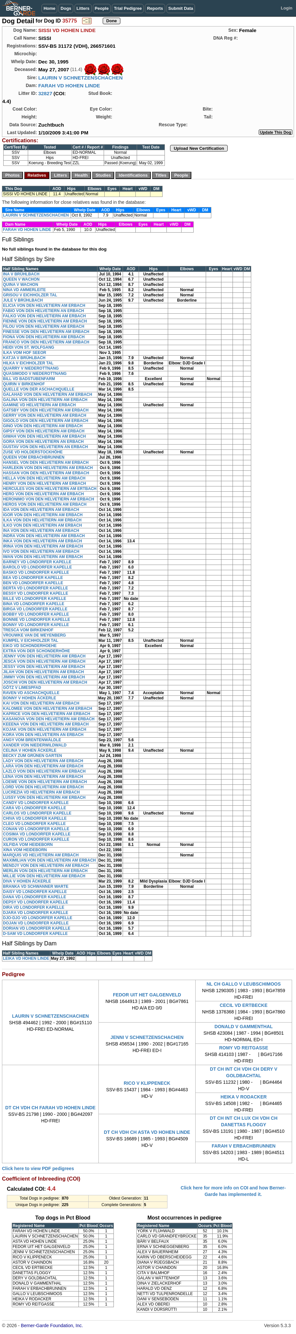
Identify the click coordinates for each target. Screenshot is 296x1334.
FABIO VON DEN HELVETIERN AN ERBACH (43, 310)
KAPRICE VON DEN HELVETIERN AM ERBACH (46, 713)
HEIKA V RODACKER (243, 1096)
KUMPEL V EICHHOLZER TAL (30, 640)
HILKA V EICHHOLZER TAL (28, 363)
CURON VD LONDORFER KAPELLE (36, 839)
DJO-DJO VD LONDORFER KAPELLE (37, 918)
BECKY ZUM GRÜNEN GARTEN (32, 755)
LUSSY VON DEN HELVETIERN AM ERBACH (44, 797)
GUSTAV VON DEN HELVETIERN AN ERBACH (45, 447)
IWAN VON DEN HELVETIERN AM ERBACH (43, 556)
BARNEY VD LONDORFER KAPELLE (37, 562)
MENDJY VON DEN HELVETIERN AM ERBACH (46, 865)
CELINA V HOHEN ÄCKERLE (30, 750)
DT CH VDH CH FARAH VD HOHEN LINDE (50, 1107)
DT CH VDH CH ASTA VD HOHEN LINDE (147, 1132)
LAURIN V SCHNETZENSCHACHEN (80, 77)
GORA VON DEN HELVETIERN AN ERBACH (43, 441)
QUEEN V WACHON (21, 279)
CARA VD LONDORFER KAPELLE (34, 808)
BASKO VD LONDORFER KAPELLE (36, 572)
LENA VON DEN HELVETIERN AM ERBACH (43, 776)
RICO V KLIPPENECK (147, 1083)
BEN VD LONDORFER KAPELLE (33, 583)
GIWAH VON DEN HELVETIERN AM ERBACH (44, 436)
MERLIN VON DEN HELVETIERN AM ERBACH (45, 871)
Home (49, 8)
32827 (45, 93)
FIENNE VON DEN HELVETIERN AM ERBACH (45, 321)
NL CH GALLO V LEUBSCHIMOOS (243, 984)
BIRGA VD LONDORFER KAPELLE (35, 609)
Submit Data (180, 8)
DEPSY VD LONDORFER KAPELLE (35, 902)
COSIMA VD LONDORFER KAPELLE (36, 834)
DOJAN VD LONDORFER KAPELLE (36, 923)
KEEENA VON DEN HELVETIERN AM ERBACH (46, 724)
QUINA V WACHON (20, 284)
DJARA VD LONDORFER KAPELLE (35, 912)
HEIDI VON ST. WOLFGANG (28, 347)
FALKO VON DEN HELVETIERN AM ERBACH (44, 316)
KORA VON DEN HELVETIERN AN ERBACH (43, 734)
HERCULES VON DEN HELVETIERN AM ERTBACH (49, 488)
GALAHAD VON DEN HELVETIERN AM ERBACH (47, 394)
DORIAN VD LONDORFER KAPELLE (36, 928)
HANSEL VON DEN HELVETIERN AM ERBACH (46, 462)
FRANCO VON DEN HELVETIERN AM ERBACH (46, 342)
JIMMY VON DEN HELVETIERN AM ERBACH (44, 677)
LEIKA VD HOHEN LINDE (26, 958)
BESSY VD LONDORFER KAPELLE (35, 593)
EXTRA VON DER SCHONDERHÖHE (36, 651)
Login (286, 8)
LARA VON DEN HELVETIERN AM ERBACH (43, 766)
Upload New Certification (199, 148)
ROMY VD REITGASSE (243, 1047)
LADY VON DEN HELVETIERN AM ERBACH (43, 761)
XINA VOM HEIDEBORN (25, 850)
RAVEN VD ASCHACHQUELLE (31, 693)
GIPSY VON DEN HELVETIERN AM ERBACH (43, 431)
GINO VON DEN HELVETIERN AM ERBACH (42, 426)
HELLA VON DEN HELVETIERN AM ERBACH (44, 478)
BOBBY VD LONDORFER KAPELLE (36, 614)
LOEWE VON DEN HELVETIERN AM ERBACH (45, 782)
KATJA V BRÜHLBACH (24, 358)
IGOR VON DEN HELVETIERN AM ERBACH (42, 515)
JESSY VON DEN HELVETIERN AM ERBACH (44, 666)
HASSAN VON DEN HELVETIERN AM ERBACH (46, 473)
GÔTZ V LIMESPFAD (22, 687)
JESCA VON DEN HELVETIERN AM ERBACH (44, 661)
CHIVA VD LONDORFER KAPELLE (35, 818)
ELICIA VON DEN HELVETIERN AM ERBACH (44, 305)
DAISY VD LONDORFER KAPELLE (35, 891)
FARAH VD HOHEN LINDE (69, 85)
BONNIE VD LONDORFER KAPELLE (36, 619)
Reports (155, 8)
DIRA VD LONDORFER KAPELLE (33, 907)
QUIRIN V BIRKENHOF (24, 384)
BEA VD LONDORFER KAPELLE (33, 577)
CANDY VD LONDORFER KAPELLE (36, 802)
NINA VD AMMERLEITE (24, 290)
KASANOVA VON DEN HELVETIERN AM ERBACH (49, 719)
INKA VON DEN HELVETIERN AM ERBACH (42, 541)
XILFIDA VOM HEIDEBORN (28, 844)
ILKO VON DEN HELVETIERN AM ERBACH (42, 525)
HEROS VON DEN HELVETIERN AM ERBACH (44, 504)
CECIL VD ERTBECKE (244, 1005)
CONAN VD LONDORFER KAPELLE (36, 829)
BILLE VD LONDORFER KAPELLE (34, 598)
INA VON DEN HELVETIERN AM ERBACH (41, 530)
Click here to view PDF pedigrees (38, 1168)
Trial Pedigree (128, 8)
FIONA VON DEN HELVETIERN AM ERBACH (44, 337)
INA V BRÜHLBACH (21, 274)
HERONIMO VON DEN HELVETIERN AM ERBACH (48, 499)
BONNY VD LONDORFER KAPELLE (36, 625)
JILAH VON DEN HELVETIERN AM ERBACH (43, 672)
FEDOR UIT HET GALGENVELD (147, 994)
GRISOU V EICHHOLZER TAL (30, 295)
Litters (83, 8)
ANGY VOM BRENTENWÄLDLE (32, 740)
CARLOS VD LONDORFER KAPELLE (37, 813)
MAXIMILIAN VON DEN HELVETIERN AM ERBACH (49, 860)
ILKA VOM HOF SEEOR (24, 352)
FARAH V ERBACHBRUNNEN (243, 1146)
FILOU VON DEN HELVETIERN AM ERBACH (43, 326)
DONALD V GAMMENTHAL (244, 1026)
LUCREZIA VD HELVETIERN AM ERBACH (41, 792)
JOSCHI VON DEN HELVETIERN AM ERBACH (45, 682)
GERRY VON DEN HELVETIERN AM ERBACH (44, 415)
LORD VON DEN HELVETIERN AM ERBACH (43, 787)
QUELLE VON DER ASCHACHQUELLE (38, 389)
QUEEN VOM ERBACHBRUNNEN (33, 457)
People (102, 8)
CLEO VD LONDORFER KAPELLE (34, 823)
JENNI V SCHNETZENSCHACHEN (147, 1037)
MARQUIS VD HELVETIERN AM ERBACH (40, 855)
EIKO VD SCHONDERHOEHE (30, 645)
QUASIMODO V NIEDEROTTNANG (35, 373)
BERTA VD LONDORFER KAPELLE (35, 588)
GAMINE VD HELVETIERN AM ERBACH (39, 405)
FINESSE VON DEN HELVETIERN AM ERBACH (46, 331)
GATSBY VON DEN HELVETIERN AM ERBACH (46, 410)
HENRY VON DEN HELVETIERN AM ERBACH (44, 483)
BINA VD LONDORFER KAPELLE (33, 604)
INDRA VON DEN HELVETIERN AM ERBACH (44, 536)
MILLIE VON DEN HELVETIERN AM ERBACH (44, 876)
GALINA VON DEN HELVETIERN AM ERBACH (45, 399)
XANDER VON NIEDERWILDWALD (34, 745)
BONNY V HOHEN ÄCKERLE (29, 698)
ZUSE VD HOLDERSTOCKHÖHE (32, 452)
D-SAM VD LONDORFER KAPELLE (35, 933)
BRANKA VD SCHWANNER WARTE (35, 886)
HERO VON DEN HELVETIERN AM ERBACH (43, 494)
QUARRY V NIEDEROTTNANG (31, 368)
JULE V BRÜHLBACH (23, 300)
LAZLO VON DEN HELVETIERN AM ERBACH (44, 771)
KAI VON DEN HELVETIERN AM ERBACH (41, 703)
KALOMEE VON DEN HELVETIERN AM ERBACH (47, 708)
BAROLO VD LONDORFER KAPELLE (37, 567)
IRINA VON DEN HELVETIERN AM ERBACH (43, 546)
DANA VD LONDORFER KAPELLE (34, 897)
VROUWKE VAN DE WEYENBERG (34, 635)
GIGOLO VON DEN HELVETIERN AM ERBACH (45, 420)
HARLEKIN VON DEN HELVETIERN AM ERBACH (48, 467)
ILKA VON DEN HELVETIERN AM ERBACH (42, 520)
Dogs (66, 8)
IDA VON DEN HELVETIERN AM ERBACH (41, 509)
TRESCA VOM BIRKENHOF (28, 630)
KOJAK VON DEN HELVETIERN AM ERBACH (44, 729)
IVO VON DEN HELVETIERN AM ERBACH (41, 551)
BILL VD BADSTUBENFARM (29, 379)
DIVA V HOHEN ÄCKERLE (27, 881)
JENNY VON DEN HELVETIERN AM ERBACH (44, 656)
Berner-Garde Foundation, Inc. (52, 1325)
